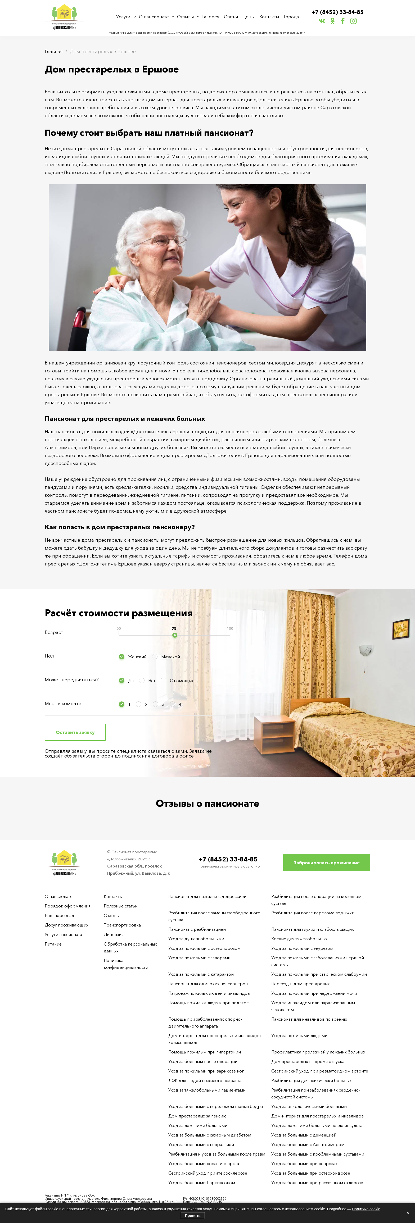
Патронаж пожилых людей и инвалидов (209, 993)
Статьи (232, 17)
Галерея (212, 17)
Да (131, 680)
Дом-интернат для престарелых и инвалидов (317, 1116)
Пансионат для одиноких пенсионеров (208, 983)
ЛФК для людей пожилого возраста (204, 1080)
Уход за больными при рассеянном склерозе (317, 1182)
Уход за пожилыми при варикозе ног (206, 1071)
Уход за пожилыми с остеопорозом (204, 948)
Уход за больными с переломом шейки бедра (215, 1106)
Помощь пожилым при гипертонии (204, 1052)
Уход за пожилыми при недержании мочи (314, 993)
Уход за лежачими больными (197, 1125)
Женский (137, 656)
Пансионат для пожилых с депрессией (207, 896)
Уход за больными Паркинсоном (201, 1182)
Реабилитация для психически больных (311, 1080)
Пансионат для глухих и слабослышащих (312, 929)
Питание (53, 944)
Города (290, 17)
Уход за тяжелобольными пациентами (207, 1090)
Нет (151, 680)
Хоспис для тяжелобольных (299, 938)
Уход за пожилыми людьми (299, 1035)
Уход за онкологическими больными (309, 1106)
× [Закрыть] (408, 1213)
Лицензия (114, 934)
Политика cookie (366, 1209)
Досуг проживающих (66, 925)
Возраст (54, 632)
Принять (193, 1215)
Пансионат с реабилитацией (197, 929)
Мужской (170, 656)
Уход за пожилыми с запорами (199, 957)
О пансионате (155, 17)
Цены (249, 17)
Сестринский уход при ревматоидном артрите (319, 1071)
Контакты (269, 17)
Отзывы (186, 17)
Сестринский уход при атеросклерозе (208, 1173)
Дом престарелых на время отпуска (307, 1061)
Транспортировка (122, 925)
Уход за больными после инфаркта (203, 1163)
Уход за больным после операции (202, 1061)
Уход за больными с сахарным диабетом (209, 1135)
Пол (49, 656)
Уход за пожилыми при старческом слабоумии (319, 974)
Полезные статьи (121, 906)
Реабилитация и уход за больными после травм (216, 1154)
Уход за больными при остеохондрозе (310, 1173)
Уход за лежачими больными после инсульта (316, 1125)
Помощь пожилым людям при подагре (208, 1002)
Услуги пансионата (63, 934)
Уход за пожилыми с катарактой (201, 974)
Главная (54, 51)
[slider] (174, 635)
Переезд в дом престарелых (300, 983)
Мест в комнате (63, 703)
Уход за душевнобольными (196, 938)
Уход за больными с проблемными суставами (317, 1154)
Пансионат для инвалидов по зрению (309, 1019)
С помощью (182, 680)
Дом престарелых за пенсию (197, 1116)
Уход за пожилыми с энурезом (302, 948)
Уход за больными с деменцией (303, 1135)
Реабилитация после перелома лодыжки (312, 912)
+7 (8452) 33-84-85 (338, 12)
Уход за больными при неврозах (304, 1163)
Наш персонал (59, 915)
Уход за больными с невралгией (201, 1144)
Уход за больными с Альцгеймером (307, 1144)
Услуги (124, 17)
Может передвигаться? (72, 680)
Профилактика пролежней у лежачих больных (318, 1052)
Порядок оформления (68, 906)
